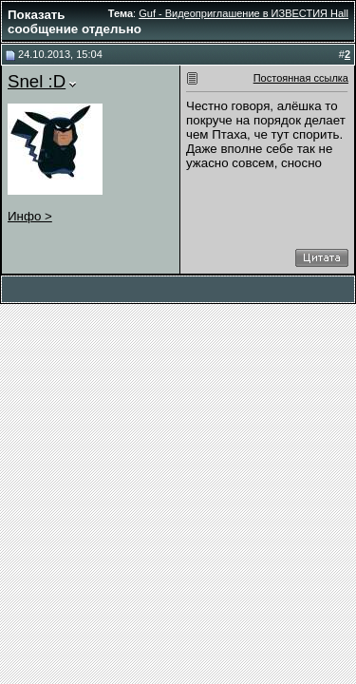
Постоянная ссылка (300, 78)
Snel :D (37, 81)
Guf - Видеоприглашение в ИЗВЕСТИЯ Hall (243, 13)
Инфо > (30, 216)
